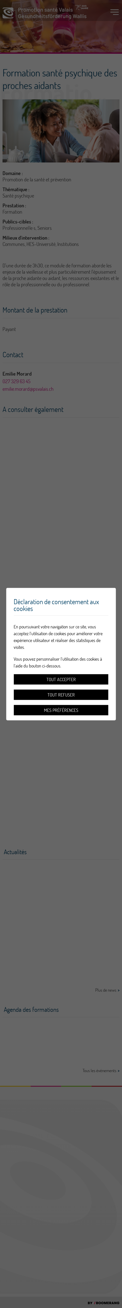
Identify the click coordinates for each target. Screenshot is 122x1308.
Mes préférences (61, 710)
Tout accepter (61, 679)
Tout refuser (61, 695)
